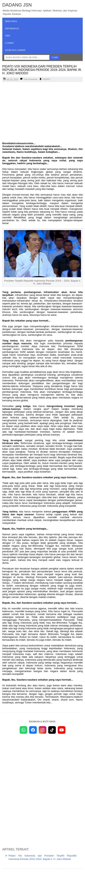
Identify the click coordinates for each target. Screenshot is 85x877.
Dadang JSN (17, 4)
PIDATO (46, 79)
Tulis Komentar (30, 79)
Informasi (12, 28)
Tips (7, 35)
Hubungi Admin (15, 50)
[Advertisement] (42, 112)
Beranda (11, 21)
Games (9, 42)
